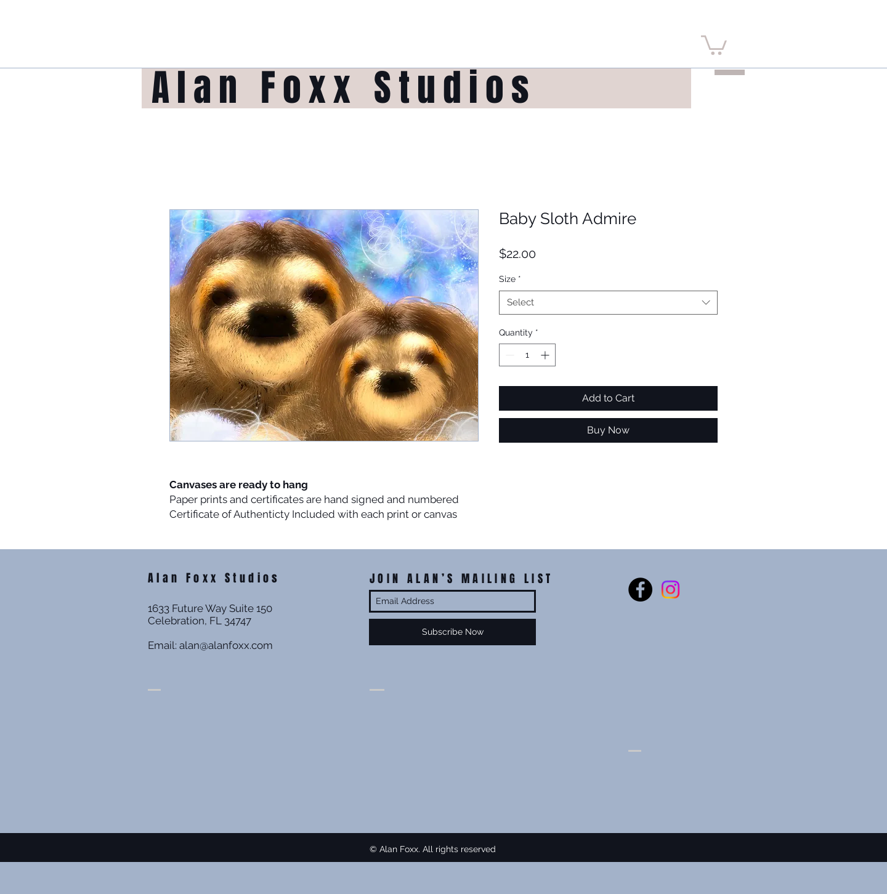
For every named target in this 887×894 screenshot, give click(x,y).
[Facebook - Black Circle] (640, 590)
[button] (714, 44)
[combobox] (608, 303)
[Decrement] (508, 355)
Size (510, 279)
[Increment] (546, 355)
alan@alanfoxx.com (226, 645)
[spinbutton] (527, 355)
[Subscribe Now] (452, 632)
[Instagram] (670, 590)
